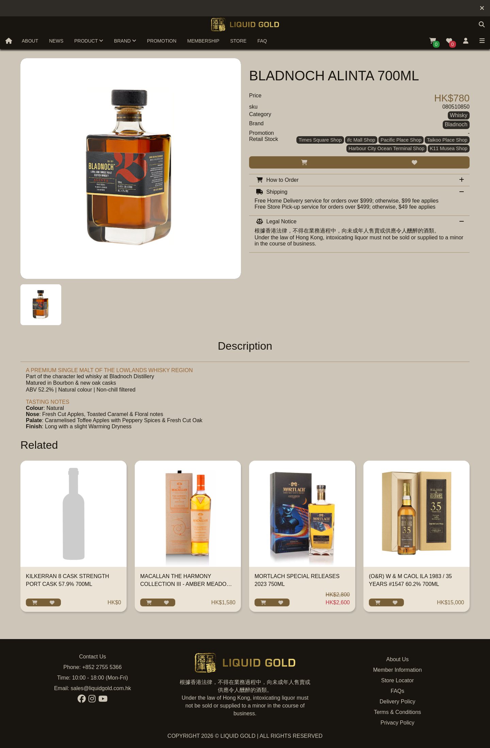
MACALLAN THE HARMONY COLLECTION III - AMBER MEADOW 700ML (185, 584)
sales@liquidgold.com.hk (101, 688)
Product (88, 41)
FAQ (262, 41)
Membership (203, 41)
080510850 (456, 107)
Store (238, 41)
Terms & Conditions (397, 712)
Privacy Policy (397, 723)
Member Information (397, 670)
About (30, 41)
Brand (125, 41)
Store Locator (397, 680)
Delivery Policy (397, 701)
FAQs (397, 691)
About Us (397, 659)
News (56, 41)
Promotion (161, 41)
